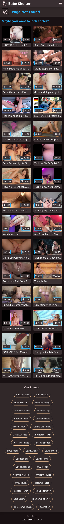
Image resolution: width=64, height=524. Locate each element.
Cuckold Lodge (21, 418)
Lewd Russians (23, 466)
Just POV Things (21, 442)
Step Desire (19, 498)
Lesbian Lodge (43, 442)
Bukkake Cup (43, 410)
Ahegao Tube (22, 394)
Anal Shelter (42, 394)
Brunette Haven (22, 410)
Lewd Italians (22, 458)
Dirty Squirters (43, 418)
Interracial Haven (42, 434)
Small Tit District (43, 490)
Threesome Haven (22, 506)
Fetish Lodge (19, 426)
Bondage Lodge (42, 402)
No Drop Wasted (21, 474)
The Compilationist (41, 498)
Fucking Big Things (42, 426)
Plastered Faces (41, 482)
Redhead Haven (20, 490)
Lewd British (51, 450)
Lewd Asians (32, 450)
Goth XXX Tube (20, 434)
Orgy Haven (21, 482)
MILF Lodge (42, 466)
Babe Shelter (16, 3)
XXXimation (44, 506)
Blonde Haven (21, 402)
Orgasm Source (43, 474)
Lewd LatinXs (42, 458)
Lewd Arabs (12, 450)
